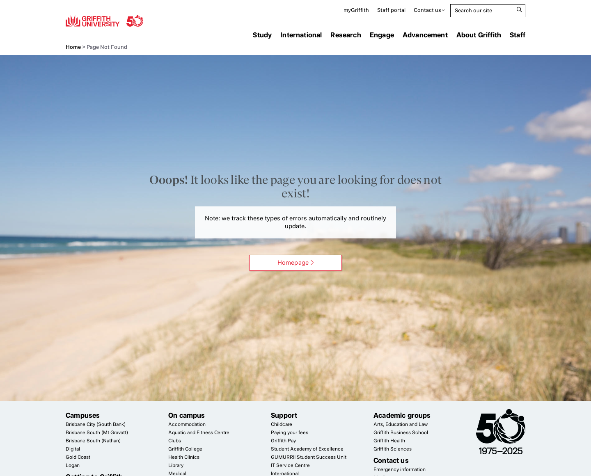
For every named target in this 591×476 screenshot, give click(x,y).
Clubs (174, 441)
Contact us (427, 10)
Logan (73, 465)
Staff (517, 35)
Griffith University (104, 20)
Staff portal (391, 10)
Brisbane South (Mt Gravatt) (97, 432)
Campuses (83, 415)
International (301, 35)
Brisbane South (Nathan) (93, 441)
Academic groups (402, 415)
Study (262, 35)
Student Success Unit (308, 457)
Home (73, 47)
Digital (73, 449)
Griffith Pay (283, 441)
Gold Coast (78, 457)
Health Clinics (183, 457)
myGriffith (356, 10)
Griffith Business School (400, 432)
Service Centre (290, 465)
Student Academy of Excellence (307, 449)
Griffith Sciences (392, 449)
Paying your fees (289, 432)
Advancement (425, 35)
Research (345, 35)
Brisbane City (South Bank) (96, 424)
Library (175, 465)
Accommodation (187, 424)
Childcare (281, 424)
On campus (186, 415)
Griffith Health (389, 441)
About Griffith (478, 35)
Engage (382, 35)
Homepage (293, 262)
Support (284, 415)
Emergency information (399, 469)
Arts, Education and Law (400, 424)
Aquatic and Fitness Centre (198, 432)
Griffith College (185, 449)
